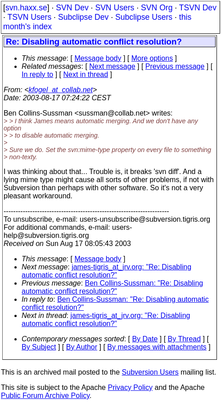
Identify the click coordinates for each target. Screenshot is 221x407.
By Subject (39, 347)
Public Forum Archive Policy (45, 395)
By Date (145, 339)
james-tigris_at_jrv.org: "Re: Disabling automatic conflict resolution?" (106, 271)
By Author (81, 347)
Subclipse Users (143, 17)
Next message (112, 66)
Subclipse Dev (83, 17)
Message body (97, 58)
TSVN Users (29, 17)
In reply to (37, 74)
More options (152, 58)
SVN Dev (72, 7)
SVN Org (156, 7)
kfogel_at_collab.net (61, 90)
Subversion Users (150, 372)
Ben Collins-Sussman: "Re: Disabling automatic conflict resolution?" (112, 287)
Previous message (175, 66)
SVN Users (114, 7)
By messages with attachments (157, 347)
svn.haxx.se (26, 7)
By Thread (184, 339)
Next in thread (85, 74)
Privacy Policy (130, 387)
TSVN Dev (197, 7)
